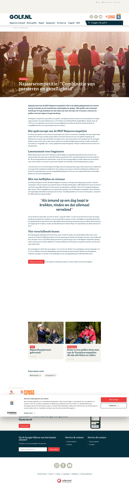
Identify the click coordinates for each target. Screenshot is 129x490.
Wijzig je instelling (36, 262)
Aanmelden (54, 449)
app (99, 2)
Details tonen (28, 486)
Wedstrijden (34, 375)
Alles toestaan (113, 473)
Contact (69, 444)
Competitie (49, 375)
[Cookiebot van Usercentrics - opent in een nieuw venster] (12, 486)
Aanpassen (114, 479)
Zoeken (117, 2)
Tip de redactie (71, 441)
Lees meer (24, 426)
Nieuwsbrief (108, 2)
